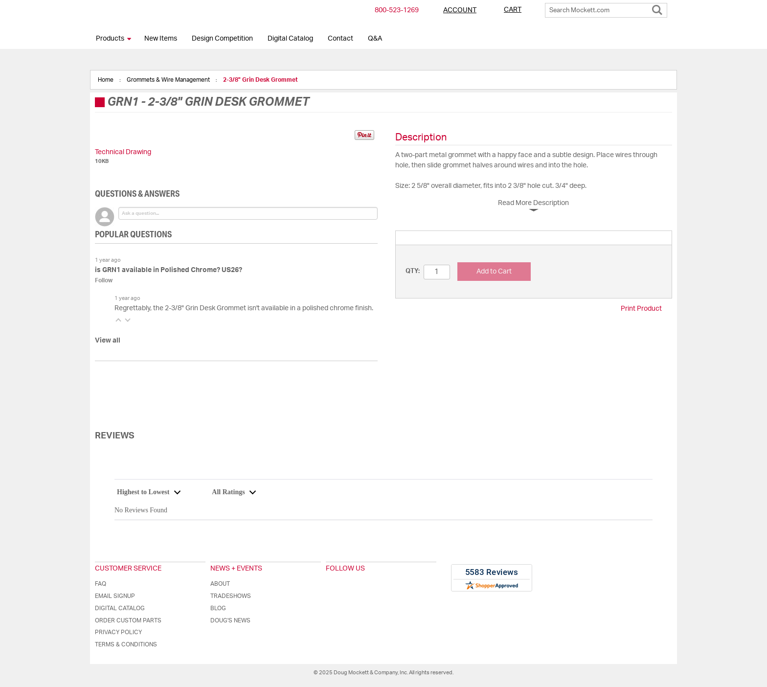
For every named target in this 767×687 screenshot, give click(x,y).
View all (107, 340)
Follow (104, 280)
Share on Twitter (341, 136)
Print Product (641, 308)
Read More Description (533, 203)
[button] (118, 320)
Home (106, 80)
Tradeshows (230, 596)
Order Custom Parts (128, 620)
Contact (340, 38)
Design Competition (222, 38)
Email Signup (115, 596)
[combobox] (606, 10)
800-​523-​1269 (397, 10)
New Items (160, 38)
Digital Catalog (290, 38)
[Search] (657, 7)
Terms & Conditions (126, 644)
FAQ (100, 584)
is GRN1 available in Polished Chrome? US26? (168, 270)
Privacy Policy (118, 632)
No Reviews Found (140, 510)
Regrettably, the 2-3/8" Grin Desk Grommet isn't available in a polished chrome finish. (243, 308)
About (220, 584)
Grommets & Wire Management (169, 80)
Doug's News (230, 620)
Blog (218, 608)
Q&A (375, 38)
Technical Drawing (123, 152)
